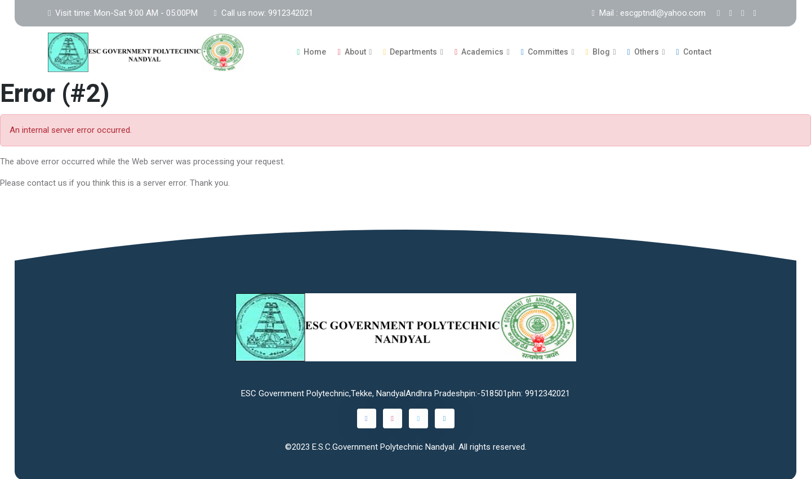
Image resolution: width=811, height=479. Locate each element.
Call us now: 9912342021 (263, 13)
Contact (693, 51)
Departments (410, 51)
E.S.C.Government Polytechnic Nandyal (383, 445)
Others (643, 51)
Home (311, 51)
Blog (598, 51)
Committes (544, 51)
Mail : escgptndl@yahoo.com (649, 13)
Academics (478, 51)
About (351, 51)
